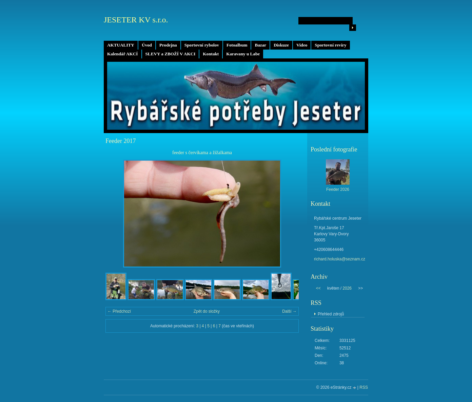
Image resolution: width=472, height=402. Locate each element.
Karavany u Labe (243, 53)
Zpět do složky (207, 311)
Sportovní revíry (330, 45)
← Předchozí (119, 311)
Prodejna (168, 45)
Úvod (147, 45)
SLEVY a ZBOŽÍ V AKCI (170, 53)
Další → (289, 311)
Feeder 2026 (337, 189)
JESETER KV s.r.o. (136, 19)
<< (318, 288)
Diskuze (281, 45)
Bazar (260, 45)
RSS (363, 387)
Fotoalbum (237, 45)
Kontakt (211, 53)
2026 (347, 288)
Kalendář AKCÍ (122, 53)
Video (301, 45)
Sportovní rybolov (201, 45)
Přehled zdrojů (331, 314)
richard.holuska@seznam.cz (339, 259)
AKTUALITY (120, 45)
